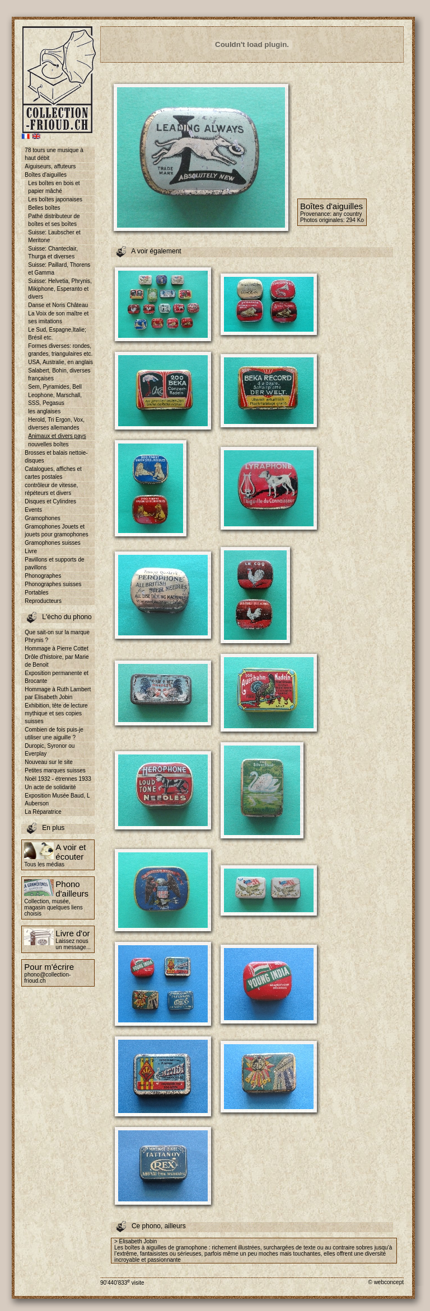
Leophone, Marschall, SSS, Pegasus (55, 399)
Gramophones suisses (53, 543)
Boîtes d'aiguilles (46, 175)
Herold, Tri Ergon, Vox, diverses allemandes (56, 424)
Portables (36, 593)
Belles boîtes (44, 208)
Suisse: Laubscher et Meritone (54, 236)
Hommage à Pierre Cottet (56, 648)
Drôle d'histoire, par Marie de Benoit (56, 661)
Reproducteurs (43, 601)
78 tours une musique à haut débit (54, 154)
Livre (31, 551)
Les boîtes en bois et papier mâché (54, 187)
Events (33, 510)
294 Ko (355, 220)
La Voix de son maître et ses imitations (58, 317)
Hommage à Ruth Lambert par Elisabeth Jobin (58, 693)
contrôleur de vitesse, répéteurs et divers (51, 489)
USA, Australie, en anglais (60, 362)
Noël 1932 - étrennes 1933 (58, 779)
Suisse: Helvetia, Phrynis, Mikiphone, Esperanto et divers (59, 289)
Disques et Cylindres (50, 501)
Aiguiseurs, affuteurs (50, 166)
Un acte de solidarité (50, 787)
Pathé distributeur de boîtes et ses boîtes (54, 220)
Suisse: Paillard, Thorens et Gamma (59, 269)
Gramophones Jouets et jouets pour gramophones (56, 530)
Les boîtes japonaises (55, 199)
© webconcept (386, 1282)
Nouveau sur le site (49, 762)
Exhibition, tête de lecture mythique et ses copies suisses (56, 713)
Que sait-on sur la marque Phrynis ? (57, 636)
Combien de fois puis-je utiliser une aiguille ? (54, 734)
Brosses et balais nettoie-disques (56, 457)
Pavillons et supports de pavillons (54, 563)
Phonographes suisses (53, 584)
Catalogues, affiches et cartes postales (53, 473)
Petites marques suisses (55, 770)
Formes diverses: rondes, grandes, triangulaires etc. (60, 350)
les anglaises (44, 411)
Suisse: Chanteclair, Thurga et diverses (52, 253)
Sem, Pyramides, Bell (55, 387)
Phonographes (43, 576)
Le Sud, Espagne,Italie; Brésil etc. (57, 334)
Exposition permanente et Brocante (56, 677)
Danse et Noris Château (58, 305)
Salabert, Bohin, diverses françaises (59, 374)
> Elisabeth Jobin (135, 1241)
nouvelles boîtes (48, 444)
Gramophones (42, 518)
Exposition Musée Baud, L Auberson (57, 800)
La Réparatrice (43, 812)
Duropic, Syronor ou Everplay (49, 750)
